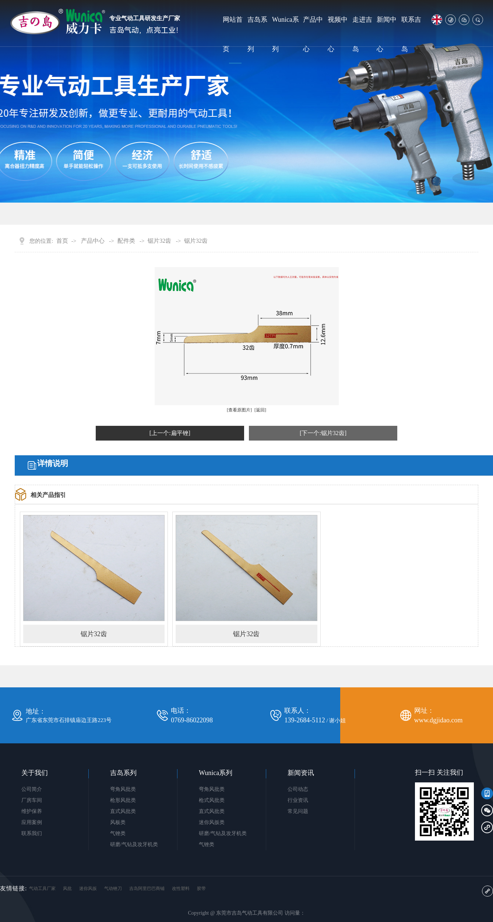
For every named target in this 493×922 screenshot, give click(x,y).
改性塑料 (181, 888)
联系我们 (31, 833)
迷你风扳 (88, 888)
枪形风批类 (123, 800)
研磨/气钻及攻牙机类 (134, 844)
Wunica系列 (285, 34)
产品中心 (313, 34)
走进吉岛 (362, 34)
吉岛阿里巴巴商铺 (147, 888)
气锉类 (118, 833)
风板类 (118, 822)
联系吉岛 (411, 34)
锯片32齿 (159, 241)
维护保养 (31, 811)
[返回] (260, 410)
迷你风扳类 (212, 822)
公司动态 (298, 789)
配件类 (126, 241)
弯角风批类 (123, 789)
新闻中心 (387, 34)
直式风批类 (123, 811)
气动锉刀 (113, 888)
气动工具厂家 (42, 888)
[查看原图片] (239, 410)
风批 (67, 888)
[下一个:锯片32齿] (323, 433)
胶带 (201, 888)
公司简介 (31, 789)
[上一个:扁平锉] (169, 433)
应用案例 (31, 822)
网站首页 (233, 34)
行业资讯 (298, 800)
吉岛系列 (257, 34)
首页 (62, 241)
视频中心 (338, 34)
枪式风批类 (212, 800)
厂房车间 (31, 800)
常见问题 (298, 811)
